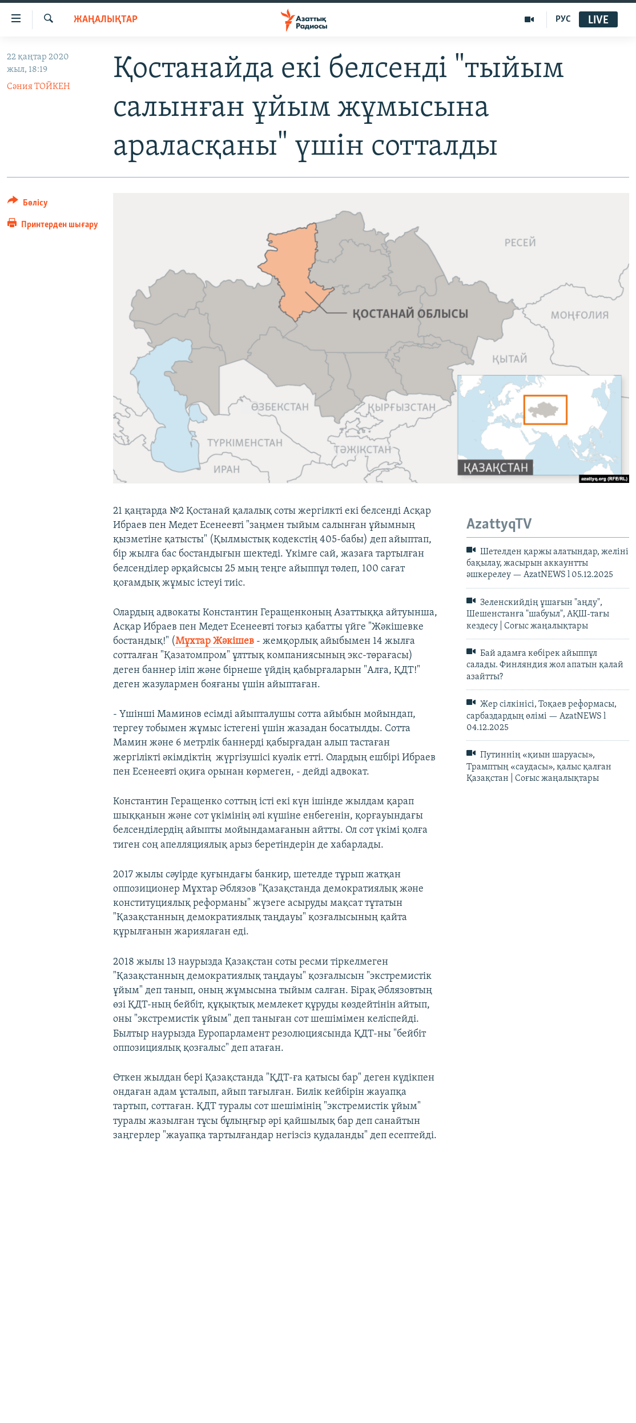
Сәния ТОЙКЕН (38, 86)
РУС (563, 19)
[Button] (27, 204)
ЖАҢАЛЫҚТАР (106, 19)
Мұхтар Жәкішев (214, 641)
